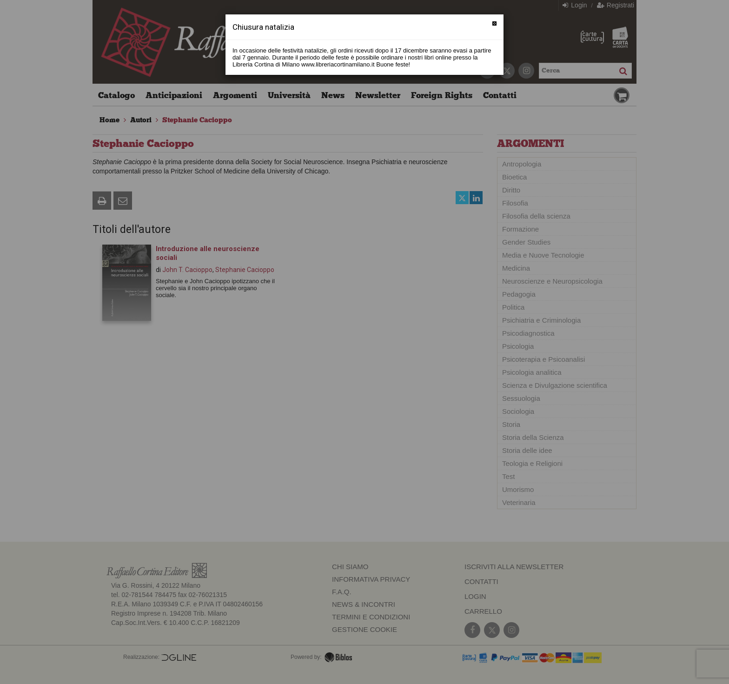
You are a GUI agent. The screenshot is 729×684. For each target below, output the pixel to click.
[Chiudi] (494, 23)
